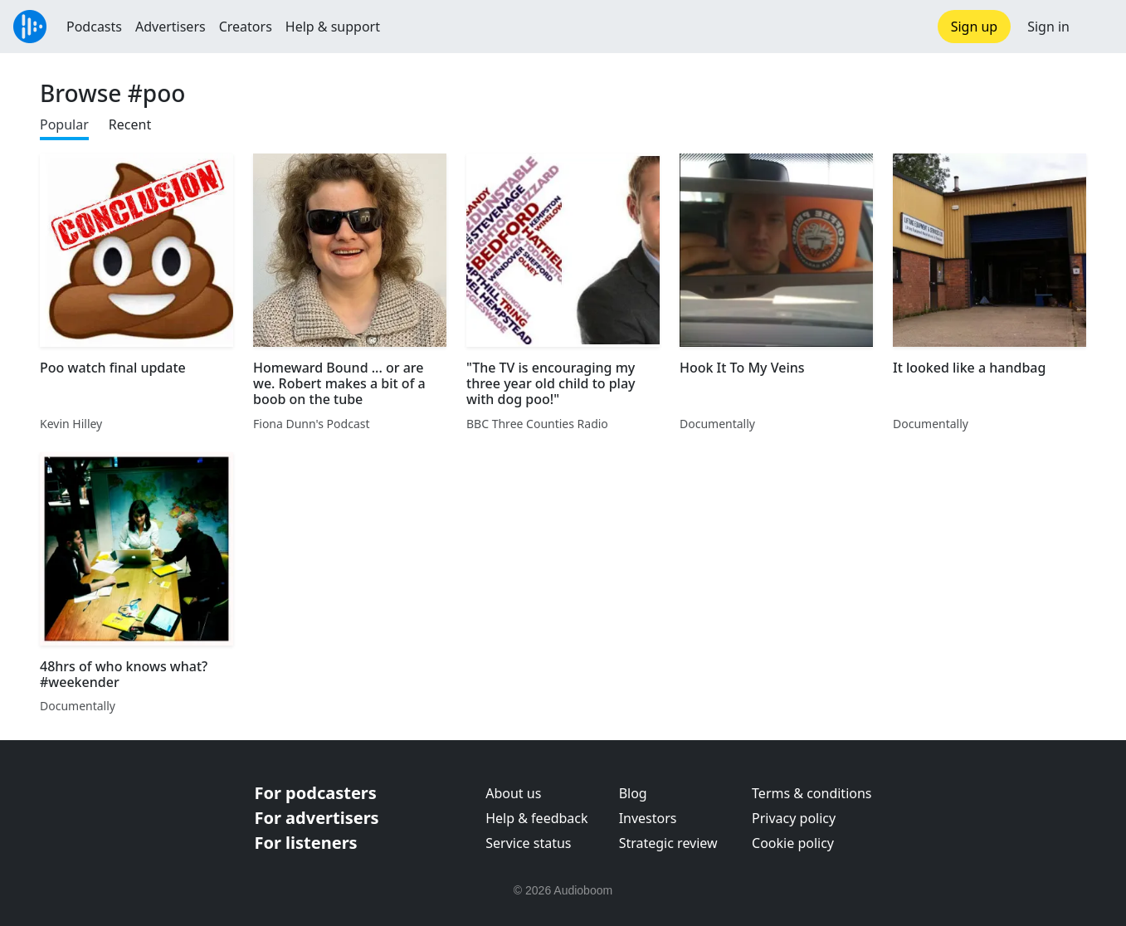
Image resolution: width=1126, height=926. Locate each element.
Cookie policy (793, 843)
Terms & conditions (811, 793)
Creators (245, 26)
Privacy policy (794, 818)
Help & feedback (536, 818)
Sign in (1048, 26)
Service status (528, 843)
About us (513, 793)
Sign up (974, 26)
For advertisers (317, 818)
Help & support (332, 26)
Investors (648, 818)
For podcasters (316, 793)
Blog (633, 793)
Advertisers (170, 26)
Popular (64, 124)
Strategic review (668, 843)
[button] (1098, 26)
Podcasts (94, 26)
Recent (130, 124)
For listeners (306, 842)
